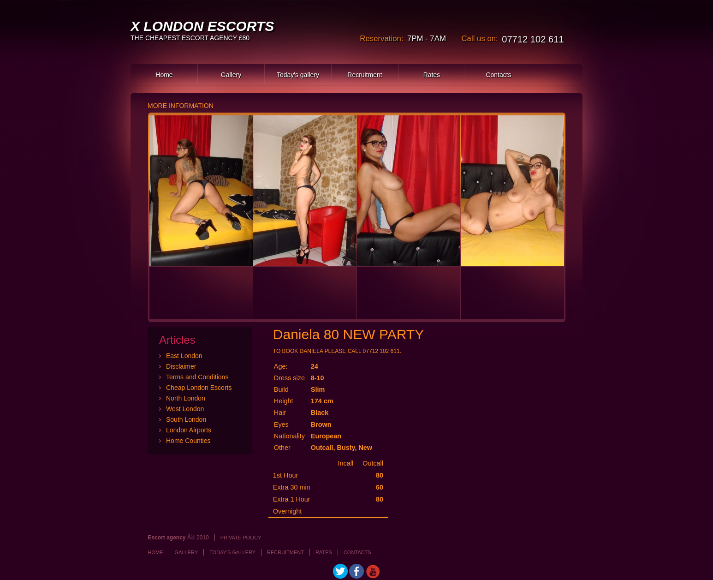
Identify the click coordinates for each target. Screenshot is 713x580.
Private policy (240, 537)
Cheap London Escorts (199, 387)
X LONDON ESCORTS (202, 26)
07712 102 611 (533, 39)
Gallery (231, 74)
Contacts (498, 74)
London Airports (188, 430)
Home (163, 74)
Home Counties (188, 440)
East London (184, 355)
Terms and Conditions (197, 377)
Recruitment (364, 74)
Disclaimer (181, 366)
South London (186, 419)
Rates (431, 74)
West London (185, 409)
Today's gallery (298, 74)
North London (185, 398)
